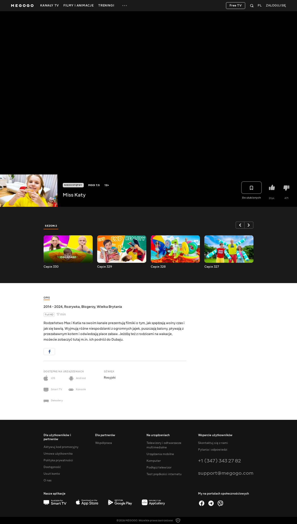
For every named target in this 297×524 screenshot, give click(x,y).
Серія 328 (158, 267)
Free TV (236, 6)
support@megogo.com (225, 473)
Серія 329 (104, 267)
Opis (47, 297)
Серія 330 (51, 267)
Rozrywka (72, 306)
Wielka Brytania (109, 306)
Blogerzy (88, 306)
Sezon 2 (51, 226)
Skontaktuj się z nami (213, 443)
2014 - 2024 (53, 306)
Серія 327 (211, 267)
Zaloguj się (276, 6)
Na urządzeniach (158, 435)
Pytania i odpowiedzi (212, 450)
